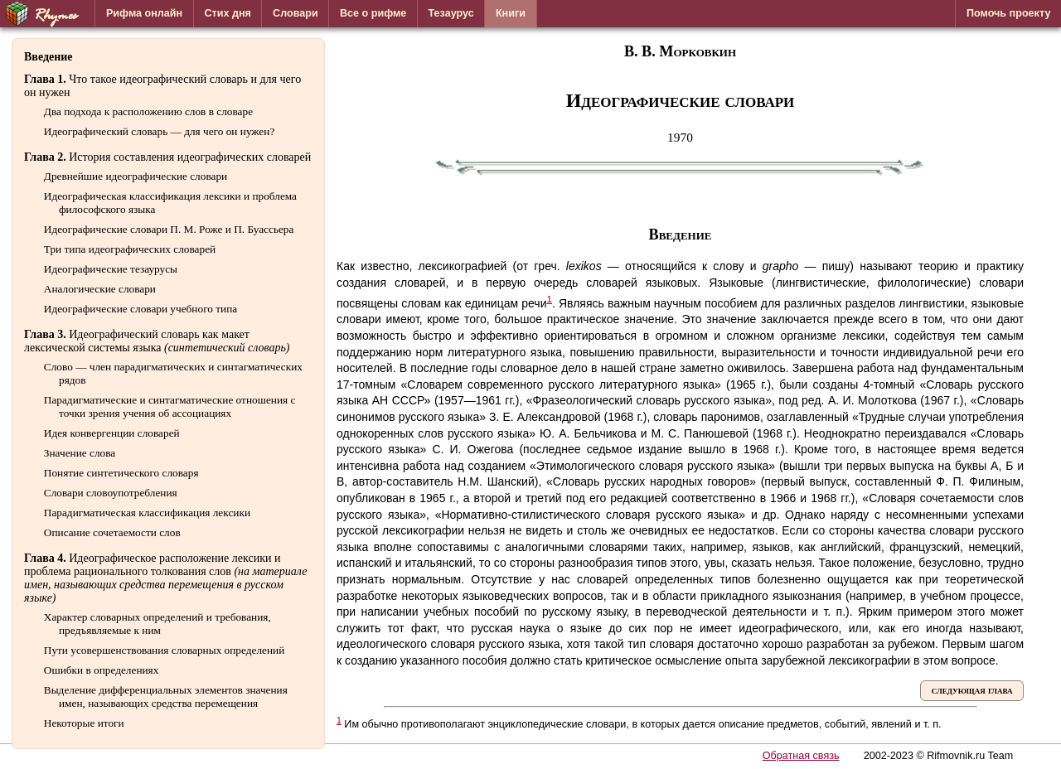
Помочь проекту (1008, 13)
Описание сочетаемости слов (112, 532)
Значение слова (79, 453)
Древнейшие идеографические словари (135, 176)
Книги (511, 13)
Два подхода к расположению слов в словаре (148, 111)
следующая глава (972, 690)
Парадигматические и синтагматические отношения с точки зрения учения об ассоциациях (170, 406)
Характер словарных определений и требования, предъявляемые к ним (157, 623)
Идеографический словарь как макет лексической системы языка (157, 341)
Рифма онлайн (144, 13)
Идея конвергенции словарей (112, 433)
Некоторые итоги (84, 723)
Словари (295, 13)
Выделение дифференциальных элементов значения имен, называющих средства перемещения (166, 696)
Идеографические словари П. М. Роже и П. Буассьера (169, 229)
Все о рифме (373, 13)
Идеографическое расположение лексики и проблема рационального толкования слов (165, 578)
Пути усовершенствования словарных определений (164, 650)
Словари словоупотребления (110, 492)
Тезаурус (451, 13)
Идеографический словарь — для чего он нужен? (159, 131)
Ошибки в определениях (101, 670)
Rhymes (40, 13)
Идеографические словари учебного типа (140, 308)
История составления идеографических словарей (167, 157)
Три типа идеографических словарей (130, 249)
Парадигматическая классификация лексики (147, 512)
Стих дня (227, 13)
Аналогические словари (100, 289)
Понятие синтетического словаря (121, 473)
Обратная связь (801, 756)
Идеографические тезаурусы (110, 269)
